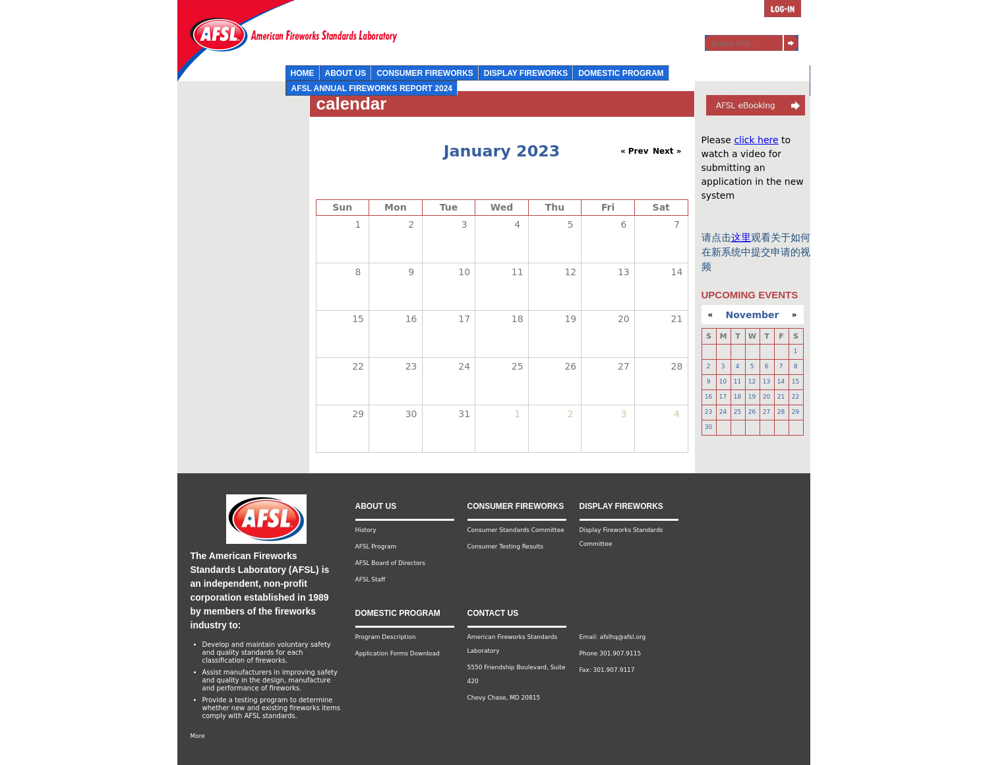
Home (302, 73)
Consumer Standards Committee (515, 530)
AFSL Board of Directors (390, 563)
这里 (741, 237)
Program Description (385, 637)
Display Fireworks (526, 73)
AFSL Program (376, 546)
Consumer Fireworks (424, 73)
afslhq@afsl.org (622, 637)
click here (756, 140)
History (365, 530)
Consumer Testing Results (505, 546)
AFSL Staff (370, 579)
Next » (667, 151)
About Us (346, 73)
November (752, 315)
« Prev (634, 151)
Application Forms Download (397, 653)
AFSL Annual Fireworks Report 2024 (371, 88)
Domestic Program (620, 73)
